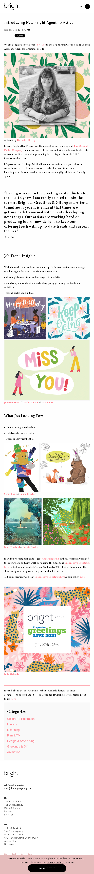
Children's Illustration (21, 718)
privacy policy (54, 862)
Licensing (13, 730)
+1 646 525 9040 (12, 827)
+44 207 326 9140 (13, 801)
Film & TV (13, 735)
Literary (12, 724)
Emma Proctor (27, 494)
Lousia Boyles (30, 547)
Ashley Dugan (31, 402)
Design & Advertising (21, 741)
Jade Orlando (11, 674)
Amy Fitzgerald (50, 559)
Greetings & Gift (17, 746)
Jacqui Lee (47, 402)
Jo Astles (41, 45)
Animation (13, 752)
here (82, 577)
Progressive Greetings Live (50, 577)
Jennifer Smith (12, 402)
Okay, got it (47, 868)
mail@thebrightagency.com (18, 788)
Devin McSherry (26, 140)
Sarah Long (10, 494)
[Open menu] (87, 6)
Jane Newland (12, 547)
